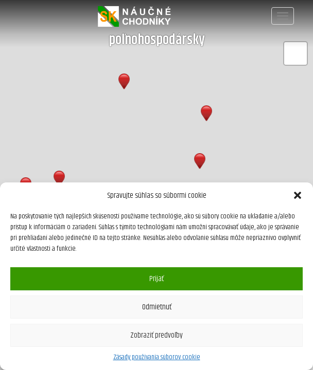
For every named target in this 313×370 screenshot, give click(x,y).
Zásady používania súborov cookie (156, 357)
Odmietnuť (156, 307)
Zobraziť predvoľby (156, 335)
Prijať (156, 279)
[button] (297, 195)
